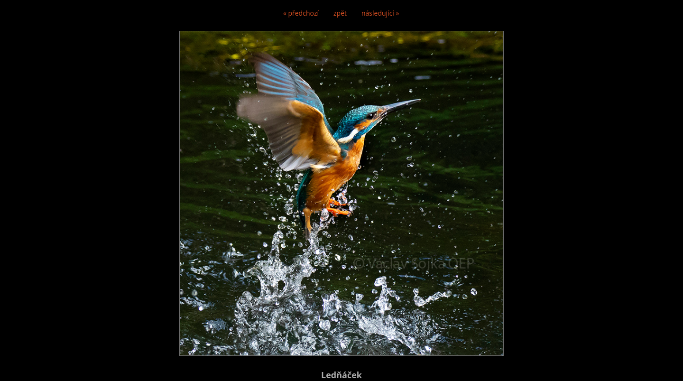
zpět (340, 13)
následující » (380, 13)
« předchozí (301, 13)
